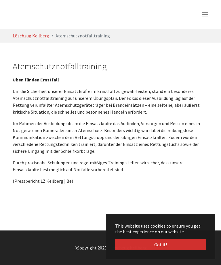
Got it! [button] (160, 244)
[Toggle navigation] (205, 14)
